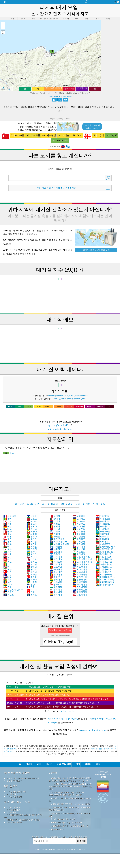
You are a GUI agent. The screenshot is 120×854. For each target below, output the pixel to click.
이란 (7, 563)
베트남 (31, 535)
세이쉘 (31, 528)
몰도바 (31, 517)
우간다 (31, 538)
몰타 (7, 525)
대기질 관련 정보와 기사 (16, 785)
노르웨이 (56, 545)
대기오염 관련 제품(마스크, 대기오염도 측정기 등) (23, 810)
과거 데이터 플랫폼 (14, 816)
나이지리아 (103, 522)
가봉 (7, 545)
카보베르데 (103, 520)
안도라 (31, 520)
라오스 (8, 588)
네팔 (7, 530)
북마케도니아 (104, 565)
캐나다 (31, 583)
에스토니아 (103, 530)
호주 (7, 568)
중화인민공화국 (105, 576)
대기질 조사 (11, 780)
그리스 (55, 525)
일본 (7, 543)
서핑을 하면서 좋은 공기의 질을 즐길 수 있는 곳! (70, 820)
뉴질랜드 (56, 543)
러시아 (31, 550)
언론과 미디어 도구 (14, 774)
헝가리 (31, 565)
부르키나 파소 (81, 550)
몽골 (7, 517)
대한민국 (79, 530)
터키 (7, 553)
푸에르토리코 (104, 560)
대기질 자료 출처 (13, 801)
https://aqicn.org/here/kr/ (60, 112)
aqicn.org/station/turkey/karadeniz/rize (68, 393)
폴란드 (31, 555)
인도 (7, 555)
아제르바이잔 (104, 558)
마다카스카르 (104, 555)
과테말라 (56, 540)
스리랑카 (79, 535)
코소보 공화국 (58, 535)
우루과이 (56, 583)
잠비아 (31, 530)
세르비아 (56, 558)
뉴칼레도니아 (104, 563)
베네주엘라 (80, 576)
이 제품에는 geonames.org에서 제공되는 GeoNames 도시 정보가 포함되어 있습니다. (66, 787)
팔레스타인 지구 (105, 540)
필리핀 (31, 558)
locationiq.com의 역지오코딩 (63, 813)
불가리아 (56, 581)
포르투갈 (56, 560)
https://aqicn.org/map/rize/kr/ (60, 90)
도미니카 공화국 (82, 555)
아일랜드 (79, 517)
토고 (7, 573)
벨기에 (55, 520)
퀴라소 (31, 573)
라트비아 (79, 538)
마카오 (31, 548)
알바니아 (56, 586)
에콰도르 (79, 515)
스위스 (31, 586)
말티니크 (79, 548)
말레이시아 (80, 586)
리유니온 (56, 565)
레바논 (31, 568)
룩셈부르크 (103, 538)
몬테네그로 (103, 512)
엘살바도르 (80, 583)
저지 (7, 515)
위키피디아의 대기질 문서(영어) (63, 712)
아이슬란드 (103, 517)
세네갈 (31, 540)
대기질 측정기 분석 (14, 790)
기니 (7, 558)
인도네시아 (80, 581)
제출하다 (81, 834)
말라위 (31, 560)
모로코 (31, 512)
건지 (7, 581)
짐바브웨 (79, 543)
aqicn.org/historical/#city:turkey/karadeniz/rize (68, 389)
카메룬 (55, 530)
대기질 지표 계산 (13, 804)
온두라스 (56, 548)
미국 (7, 560)
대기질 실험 (11, 788)
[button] (3, 17)
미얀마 (31, 525)
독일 (7, 520)
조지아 (31, 571)
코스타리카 (80, 568)
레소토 (31, 510)
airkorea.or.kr (68, 705)
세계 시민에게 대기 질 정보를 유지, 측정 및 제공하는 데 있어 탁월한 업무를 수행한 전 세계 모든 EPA (70, 773)
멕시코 (31, 522)
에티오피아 (103, 528)
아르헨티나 (80, 560)
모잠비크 (56, 553)
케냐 (7, 540)
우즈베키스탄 (104, 548)
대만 (7, 565)
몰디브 (31, 563)
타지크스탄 (80, 571)
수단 (7, 550)
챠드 (7, 576)
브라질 (31, 576)
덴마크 (55, 522)
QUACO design (57, 823)
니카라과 (56, 550)
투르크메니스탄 (105, 573)
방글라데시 (80, 573)
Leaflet (3, 82)
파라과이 (56, 563)
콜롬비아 (56, 588)
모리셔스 (79, 512)
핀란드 (31, 578)
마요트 (31, 533)
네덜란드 (79, 510)
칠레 (7, 535)
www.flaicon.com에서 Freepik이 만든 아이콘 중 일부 (69, 808)
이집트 (55, 517)
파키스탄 (56, 555)
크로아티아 (103, 510)
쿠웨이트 (79, 533)
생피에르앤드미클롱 (106, 579)
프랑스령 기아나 (82, 553)
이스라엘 (79, 520)
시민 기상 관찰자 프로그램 (61, 798)
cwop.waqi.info (83, 798)
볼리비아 (56, 573)
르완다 (31, 545)
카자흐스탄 (103, 525)
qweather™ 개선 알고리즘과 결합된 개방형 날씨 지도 (70, 793)
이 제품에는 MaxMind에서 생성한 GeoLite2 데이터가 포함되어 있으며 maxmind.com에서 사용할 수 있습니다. (70, 780)
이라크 (31, 515)
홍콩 (7, 528)
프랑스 (31, 581)
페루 (7, 538)
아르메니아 (80, 578)
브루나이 (56, 576)
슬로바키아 (80, 588)
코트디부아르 (104, 553)
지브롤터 (79, 525)
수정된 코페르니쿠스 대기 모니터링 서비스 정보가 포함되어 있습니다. (70, 802)
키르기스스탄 (104, 568)
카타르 (31, 553)
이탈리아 (79, 528)
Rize (8, 447)
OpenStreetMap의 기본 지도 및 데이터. (66, 816)
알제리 (55, 512)
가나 (7, 578)
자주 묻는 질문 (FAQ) (17, 796)
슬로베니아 (103, 515)
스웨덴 (31, 543)
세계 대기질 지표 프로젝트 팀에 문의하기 (23, 772)
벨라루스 (56, 571)
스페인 (55, 528)
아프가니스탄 (104, 550)
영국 (7, 548)
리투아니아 (103, 535)
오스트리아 (80, 563)
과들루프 (79, 522)
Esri (9, 84)
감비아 (55, 515)
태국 (7, 571)
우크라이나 (80, 565)
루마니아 (56, 568)
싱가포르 (56, 578)
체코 (7, 522)
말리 (7, 512)
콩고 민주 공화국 (13, 583)
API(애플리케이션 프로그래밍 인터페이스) (23, 814)
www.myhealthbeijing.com (93, 724)
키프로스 (79, 545)
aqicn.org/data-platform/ (60, 423)
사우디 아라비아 (59, 538)
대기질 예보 (11, 806)
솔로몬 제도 (57, 533)
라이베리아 (103, 533)
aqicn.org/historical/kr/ (58, 419)
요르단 (8, 586)
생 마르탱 (9, 510)
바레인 (55, 510)
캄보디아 (79, 540)
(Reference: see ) (60, 690)
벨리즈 (31, 588)
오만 (7, 533)
